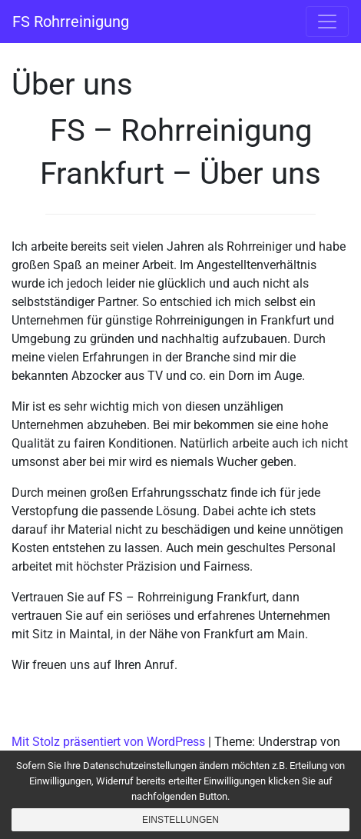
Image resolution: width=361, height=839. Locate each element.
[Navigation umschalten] (327, 21)
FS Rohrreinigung (70, 21)
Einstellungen (180, 819)
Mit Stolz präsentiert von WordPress (108, 741)
